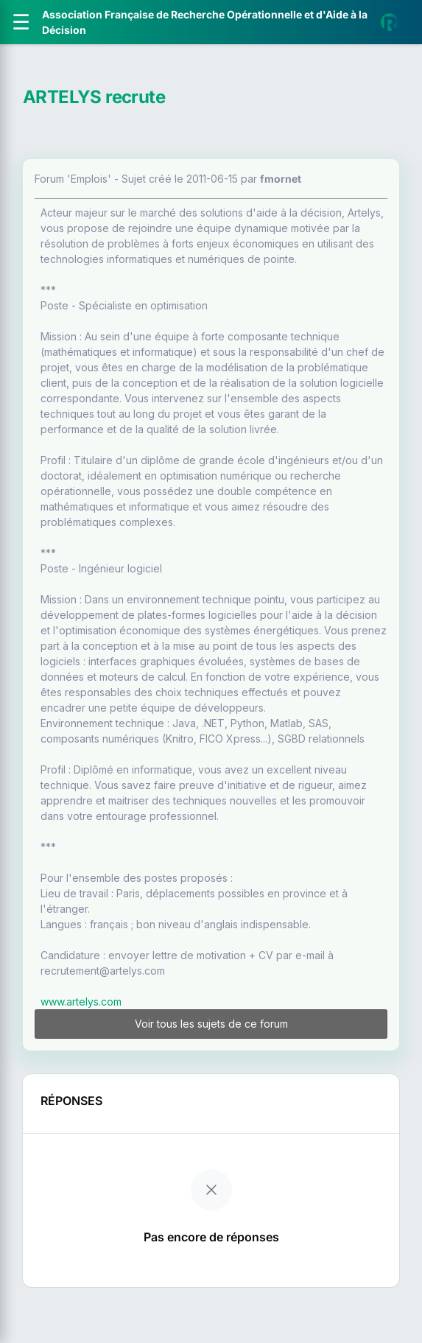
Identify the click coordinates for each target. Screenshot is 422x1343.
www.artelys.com (81, 1001)
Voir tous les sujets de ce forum (211, 1023)
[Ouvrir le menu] (21, 22)
